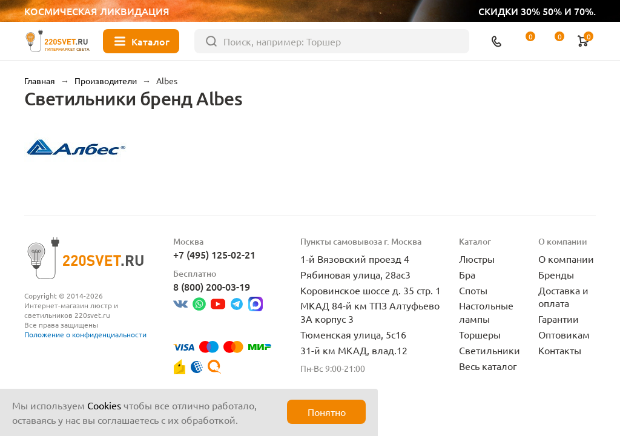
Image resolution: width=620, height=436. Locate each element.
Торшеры (480, 334)
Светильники (489, 350)
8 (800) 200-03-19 (211, 286)
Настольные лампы (486, 312)
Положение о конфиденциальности (85, 334)
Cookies (104, 405)
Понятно (327, 412)
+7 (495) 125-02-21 (214, 254)
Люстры (477, 259)
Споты (473, 290)
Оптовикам (564, 334)
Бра (467, 274)
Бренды (556, 274)
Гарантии (558, 318)
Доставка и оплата (563, 296)
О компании (566, 259)
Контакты (559, 350)
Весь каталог (488, 366)
